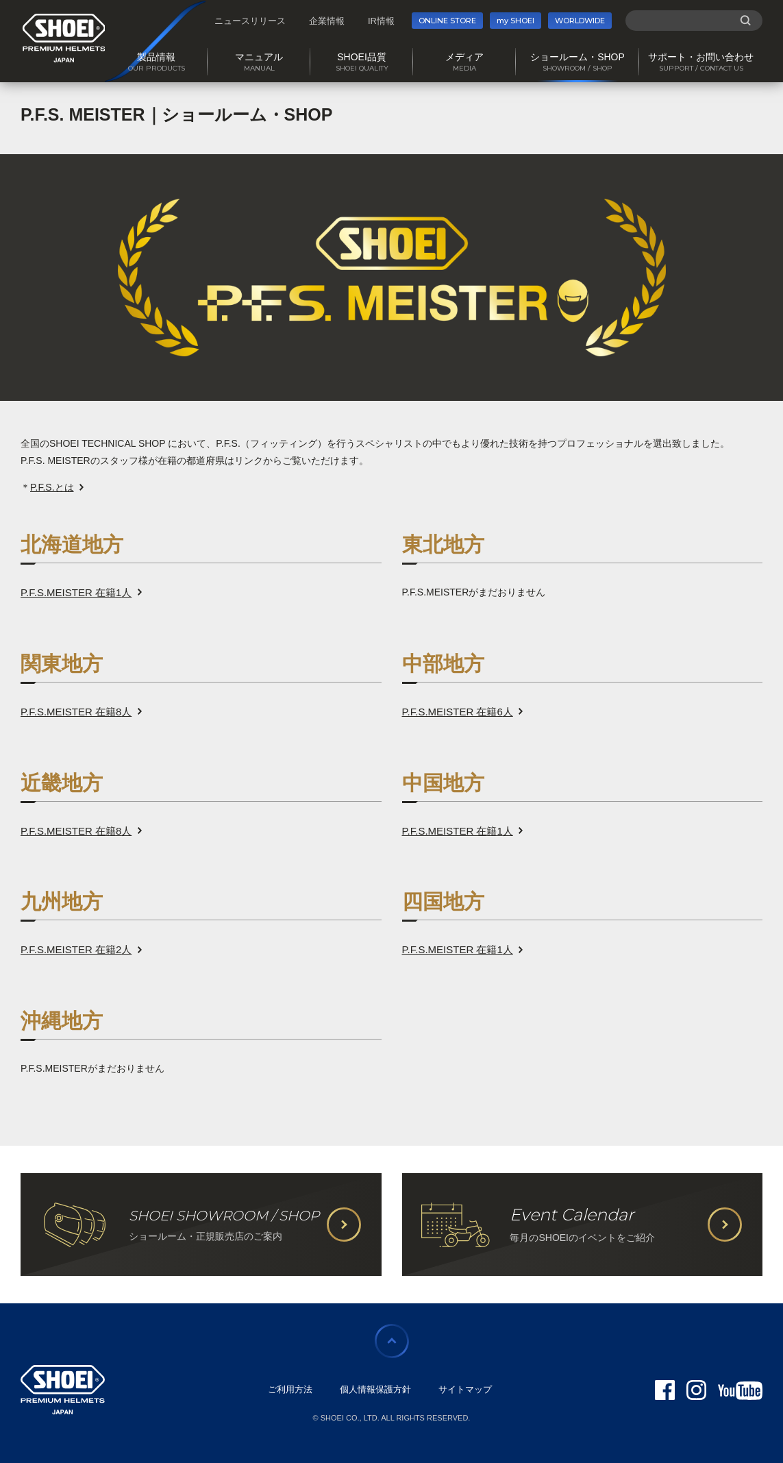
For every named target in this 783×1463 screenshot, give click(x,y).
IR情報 (381, 21)
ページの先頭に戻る (392, 1341)
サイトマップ (465, 1389)
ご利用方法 (290, 1389)
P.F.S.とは (52, 487)
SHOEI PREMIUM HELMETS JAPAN (64, 38)
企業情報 (327, 21)
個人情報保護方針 (375, 1389)
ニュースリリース (250, 21)
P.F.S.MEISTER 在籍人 (76, 592)
